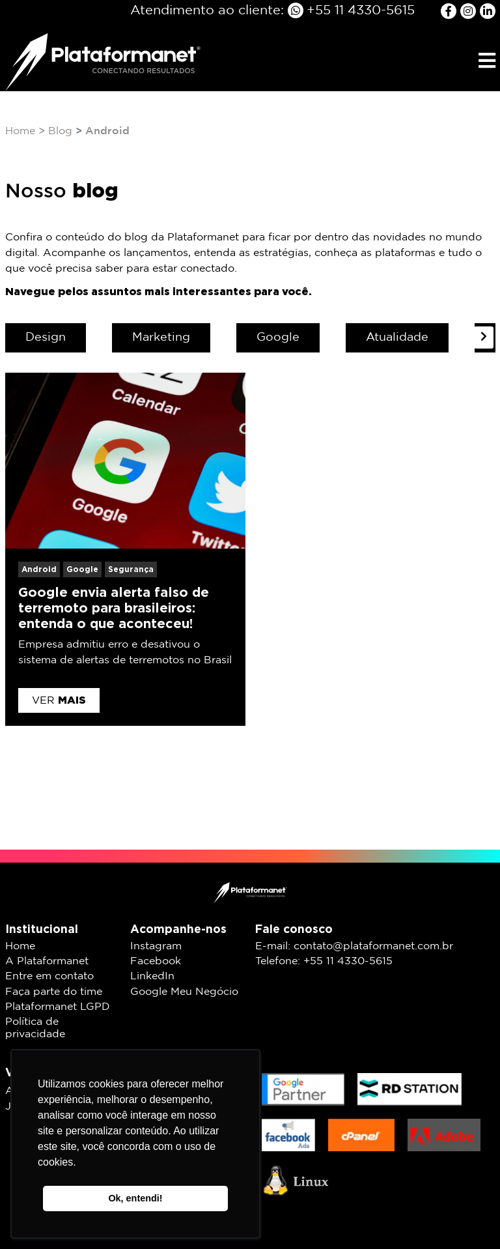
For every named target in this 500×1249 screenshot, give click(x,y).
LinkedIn (152, 976)
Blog (60, 131)
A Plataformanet (47, 961)
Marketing (161, 337)
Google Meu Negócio (184, 992)
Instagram (156, 946)
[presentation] (483, 337)
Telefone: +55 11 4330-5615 (324, 961)
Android (39, 569)
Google (278, 337)
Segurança (131, 569)
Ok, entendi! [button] (135, 1198)
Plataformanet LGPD (57, 1007)
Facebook (155, 961)
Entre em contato (49, 976)
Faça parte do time (53, 992)
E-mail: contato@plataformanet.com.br (354, 946)
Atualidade (397, 337)
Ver (59, 700)
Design (45, 337)
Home (20, 131)
